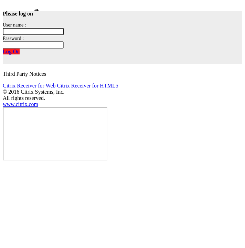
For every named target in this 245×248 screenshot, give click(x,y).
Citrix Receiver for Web (29, 86)
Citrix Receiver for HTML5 (87, 86)
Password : (13, 38)
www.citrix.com (20, 104)
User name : (14, 25)
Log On (11, 51)
